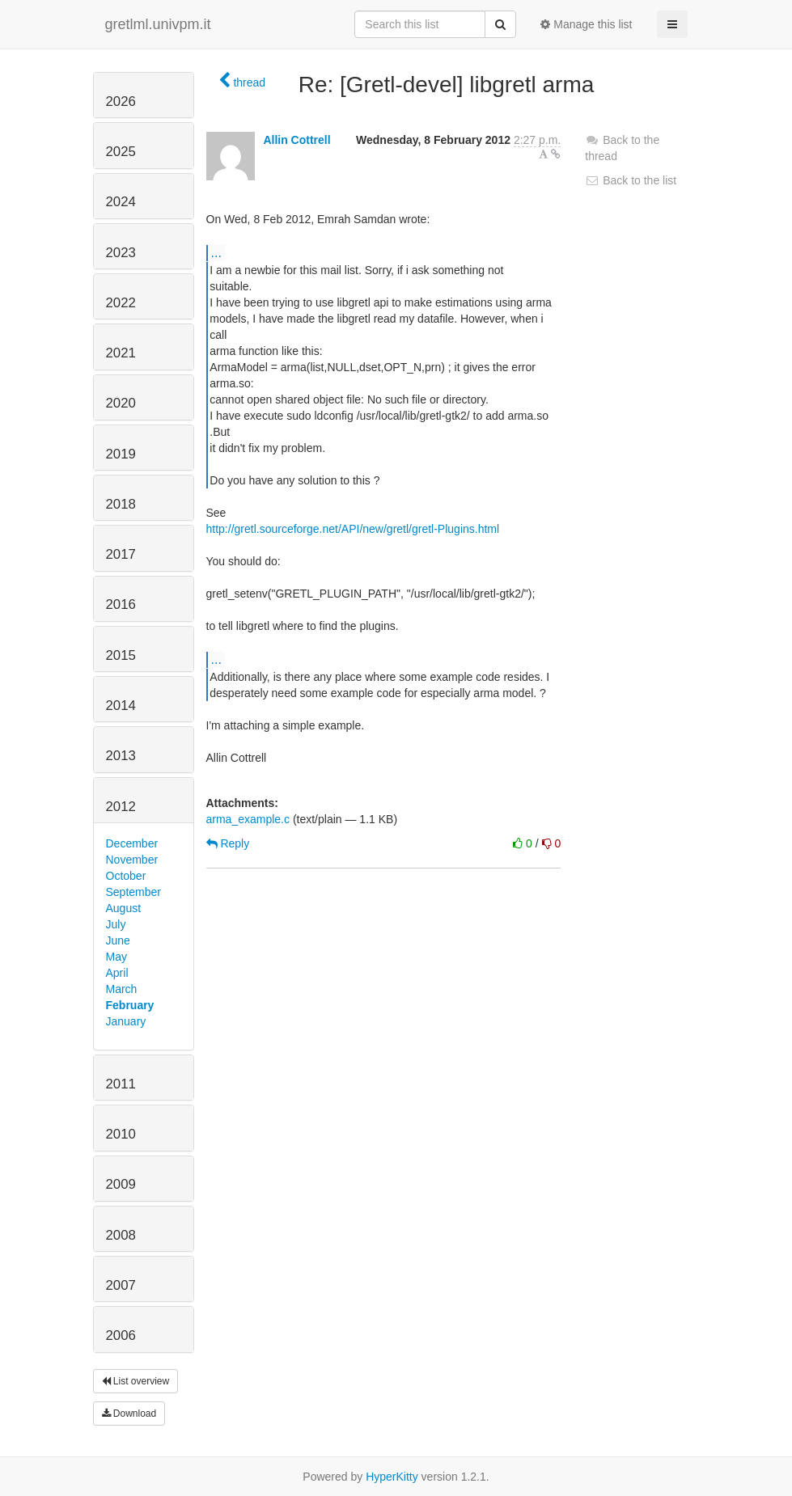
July (116, 924)
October (126, 875)
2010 (121, 1134)
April (117, 972)
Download (129, 1413)
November (132, 859)
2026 (121, 101)
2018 (121, 504)
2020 (121, 403)
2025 (121, 151)
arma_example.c (248, 819)
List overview (136, 1381)
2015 (121, 655)
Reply (228, 843)
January (126, 1021)
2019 (121, 454)
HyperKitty (392, 1476)
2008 (121, 1235)
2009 (121, 1184)
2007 (121, 1285)
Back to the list (630, 180)
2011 (121, 1084)
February (130, 1005)
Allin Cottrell (296, 139)
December (132, 843)
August (124, 908)
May (116, 956)
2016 (121, 604)
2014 (121, 705)
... (216, 252)
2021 (121, 353)
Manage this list (586, 24)
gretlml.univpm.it (158, 24)
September (133, 891)
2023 (121, 252)
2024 (121, 201)
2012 (121, 806)
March (122, 989)
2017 (121, 554)
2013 (121, 755)
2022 (121, 303)
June (118, 940)
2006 (121, 1335)
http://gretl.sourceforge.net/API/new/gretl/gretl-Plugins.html (353, 528)
